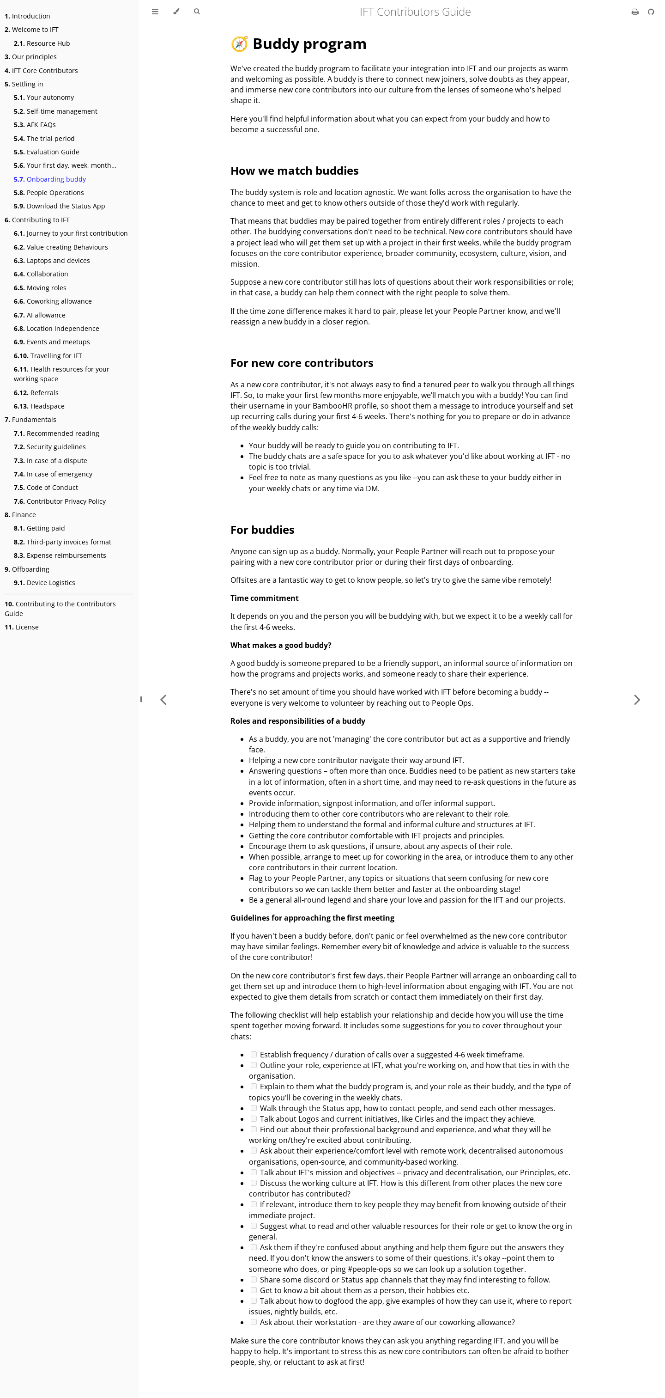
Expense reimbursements (60, 555)
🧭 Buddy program (298, 43)
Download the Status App (59, 205)
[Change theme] (176, 11)
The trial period (44, 138)
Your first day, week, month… (65, 165)
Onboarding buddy (50, 179)
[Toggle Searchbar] (197, 11)
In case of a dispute (50, 460)
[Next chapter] (637, 699)
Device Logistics (44, 582)
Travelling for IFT (48, 355)
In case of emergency (53, 474)
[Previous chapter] (163, 699)
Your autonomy (44, 97)
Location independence (56, 328)
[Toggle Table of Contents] (155, 11)
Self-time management (55, 111)
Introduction (27, 16)
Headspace (39, 406)
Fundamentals (30, 419)
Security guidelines (50, 446)
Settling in (24, 83)
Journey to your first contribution (71, 233)
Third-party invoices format (62, 541)
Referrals (36, 392)
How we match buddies (294, 170)
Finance (20, 514)
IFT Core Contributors (41, 70)
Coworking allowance (53, 301)
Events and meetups (52, 341)
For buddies (262, 529)
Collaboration (41, 273)
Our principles (31, 56)
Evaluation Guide (46, 151)
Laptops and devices (52, 260)
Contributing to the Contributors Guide (60, 608)
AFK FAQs (35, 124)
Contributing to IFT (37, 219)
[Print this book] (636, 11)
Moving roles (40, 287)
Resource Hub (42, 43)
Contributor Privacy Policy (60, 501)
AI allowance (40, 315)
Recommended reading (56, 433)
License (22, 627)
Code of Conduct (46, 487)
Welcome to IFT (32, 29)
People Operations (49, 192)
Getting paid (39, 528)
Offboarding (27, 569)
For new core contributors (302, 362)
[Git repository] (651, 11)
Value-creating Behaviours (61, 247)
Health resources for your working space (61, 374)
